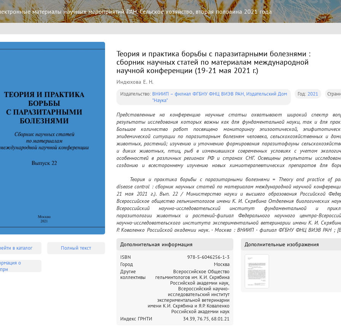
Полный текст (76, 248)
